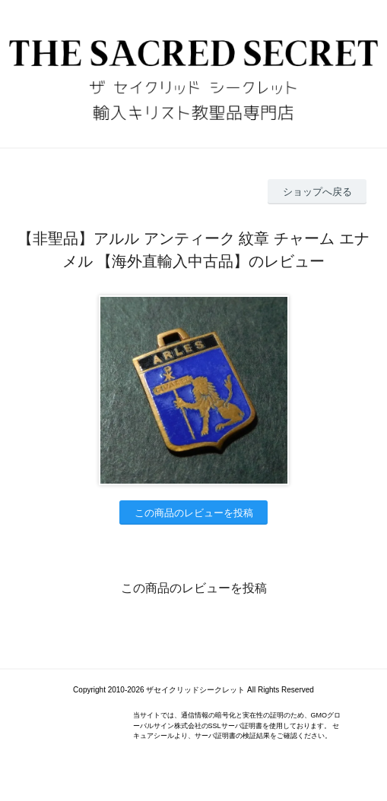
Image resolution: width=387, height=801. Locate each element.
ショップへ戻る (317, 191)
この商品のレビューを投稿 (194, 513)
